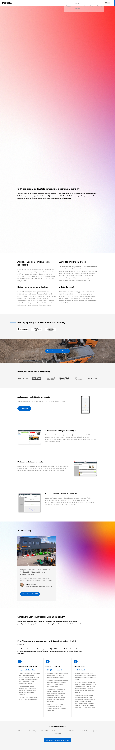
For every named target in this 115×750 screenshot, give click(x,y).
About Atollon (31, 3)
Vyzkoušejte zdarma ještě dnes (57, 351)
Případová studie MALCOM (31, 602)
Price (47, 3)
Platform (20, 3)
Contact (55, 3)
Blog (40, 3)
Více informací (24, 408)
